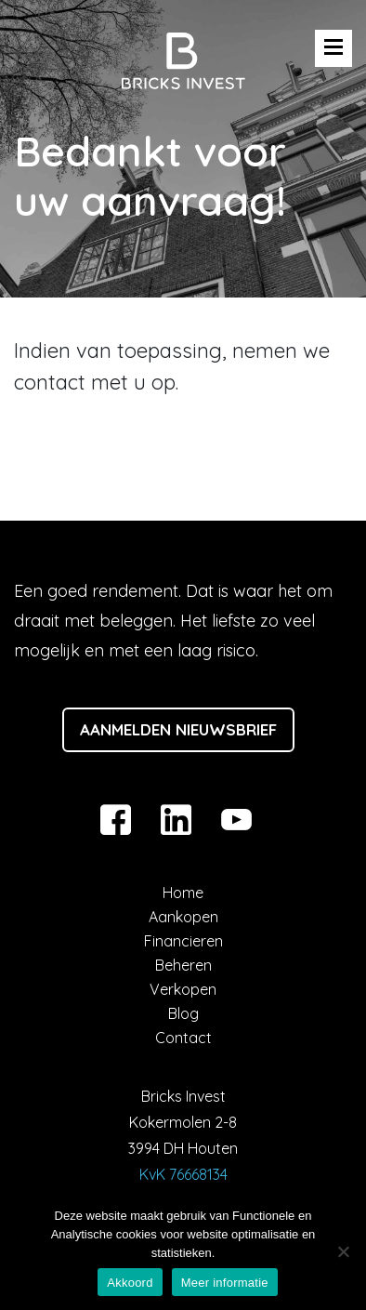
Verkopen (183, 989)
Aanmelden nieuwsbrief (178, 729)
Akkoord (129, 1283)
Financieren (183, 941)
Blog (183, 1013)
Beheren (183, 965)
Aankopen (183, 916)
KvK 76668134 (183, 1174)
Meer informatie (224, 1283)
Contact (183, 1037)
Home (183, 892)
